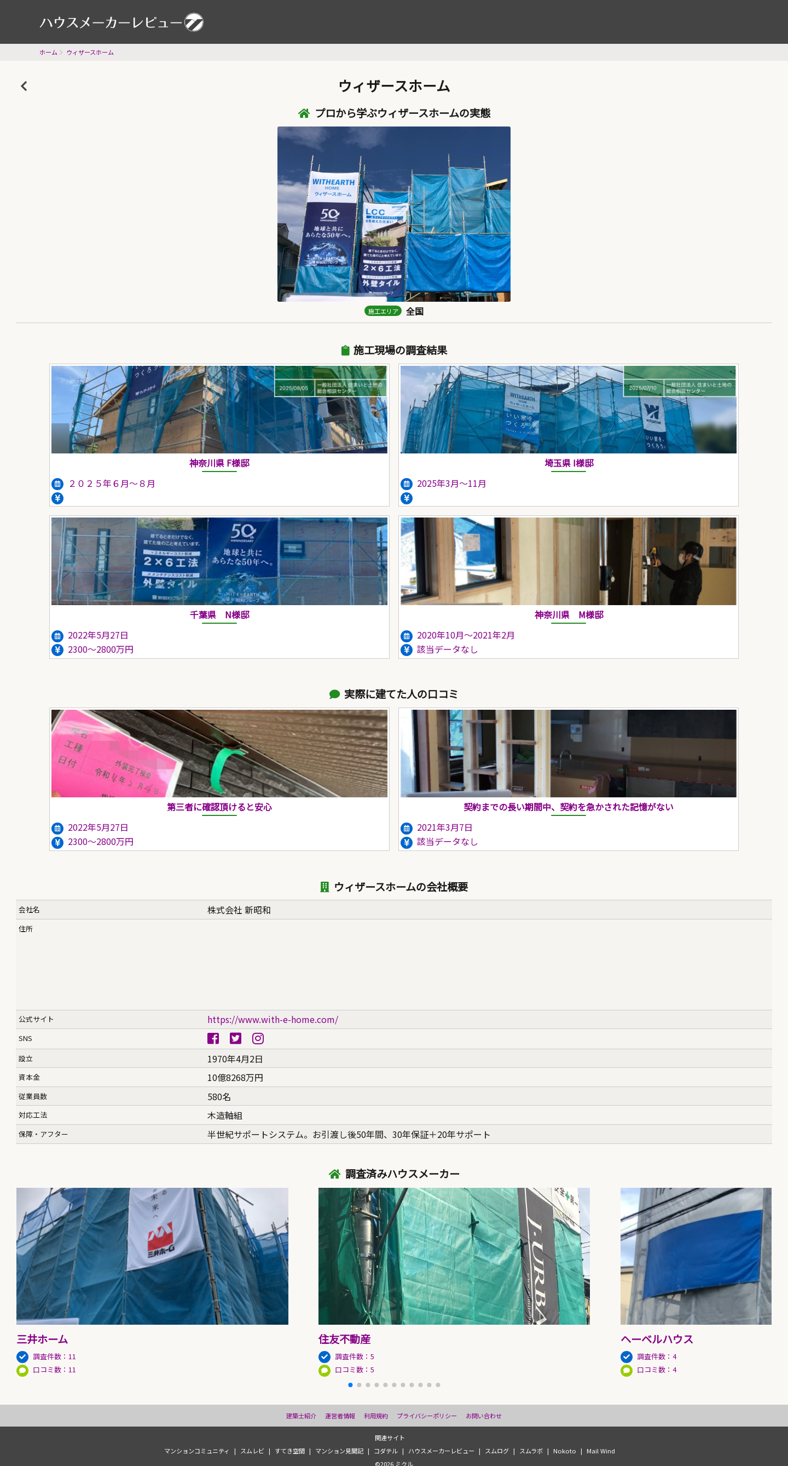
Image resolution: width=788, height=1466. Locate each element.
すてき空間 (290, 1450)
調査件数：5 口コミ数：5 (469, 1345)
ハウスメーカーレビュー (121, 21)
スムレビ (252, 1450)
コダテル (386, 1450)
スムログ (497, 1450)
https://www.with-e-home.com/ (272, 1019)
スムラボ (531, 1450)
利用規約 (376, 1415)
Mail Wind (601, 1450)
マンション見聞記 (339, 1450)
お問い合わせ (484, 1415)
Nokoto (564, 1450)
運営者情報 (340, 1415)
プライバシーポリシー (427, 1415)
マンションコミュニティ (197, 1450)
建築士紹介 (301, 1415)
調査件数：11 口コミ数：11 (167, 1345)
